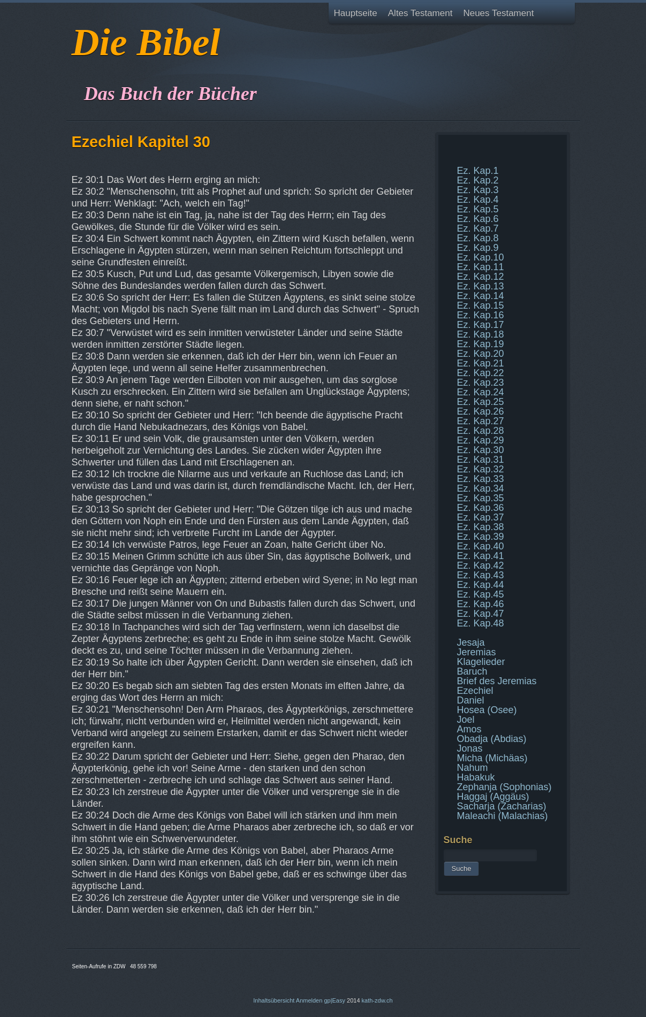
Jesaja (471, 642)
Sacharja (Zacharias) (501, 806)
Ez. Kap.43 (480, 575)
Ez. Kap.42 (480, 565)
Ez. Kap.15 (480, 305)
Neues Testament (498, 13)
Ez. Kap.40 (480, 546)
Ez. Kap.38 (480, 527)
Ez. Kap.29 (480, 440)
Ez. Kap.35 (480, 498)
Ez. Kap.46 (480, 604)
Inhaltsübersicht (273, 1000)
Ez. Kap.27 (480, 421)
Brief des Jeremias (497, 681)
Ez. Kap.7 (478, 228)
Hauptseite (355, 13)
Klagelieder (481, 661)
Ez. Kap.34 (480, 488)
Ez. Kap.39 (480, 536)
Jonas (470, 748)
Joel (466, 719)
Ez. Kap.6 (478, 218)
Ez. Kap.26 (480, 411)
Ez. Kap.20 (480, 353)
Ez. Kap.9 (478, 247)
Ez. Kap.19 (480, 344)
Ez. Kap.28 (480, 430)
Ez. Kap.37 (480, 517)
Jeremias (476, 652)
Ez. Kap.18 (480, 334)
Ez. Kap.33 (480, 478)
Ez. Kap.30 (480, 450)
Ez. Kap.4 (478, 199)
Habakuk (476, 777)
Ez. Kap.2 (478, 180)
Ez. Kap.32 (480, 469)
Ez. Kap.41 (480, 555)
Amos (469, 729)
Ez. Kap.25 (480, 401)
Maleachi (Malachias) (502, 815)
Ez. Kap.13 (480, 286)
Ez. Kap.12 (480, 276)
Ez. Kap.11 (480, 267)
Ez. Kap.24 (480, 392)
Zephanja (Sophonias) (504, 787)
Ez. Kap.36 (480, 507)
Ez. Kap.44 (480, 584)
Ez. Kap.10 (480, 257)
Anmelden (309, 1000)
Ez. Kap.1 (478, 170)
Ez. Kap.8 (478, 238)
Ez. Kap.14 (480, 295)
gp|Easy (334, 1000)
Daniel (470, 700)
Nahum (472, 767)
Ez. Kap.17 (480, 324)
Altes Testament (420, 13)
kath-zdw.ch (377, 1000)
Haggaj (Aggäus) (493, 796)
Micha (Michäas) (492, 758)
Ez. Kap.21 (480, 363)
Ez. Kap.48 (480, 623)
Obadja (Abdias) (492, 738)
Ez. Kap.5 (478, 209)
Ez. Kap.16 (480, 315)
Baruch (472, 671)
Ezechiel (475, 690)
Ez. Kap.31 (480, 459)
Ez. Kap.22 (480, 373)
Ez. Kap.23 (480, 382)
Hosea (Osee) (487, 710)
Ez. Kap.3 (478, 190)
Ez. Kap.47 (480, 613)
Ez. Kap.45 (480, 594)
